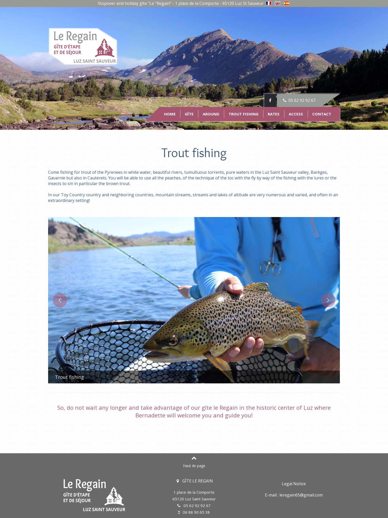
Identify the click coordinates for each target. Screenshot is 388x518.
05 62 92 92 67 (299, 100)
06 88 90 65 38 (194, 512)
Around (211, 113)
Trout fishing (243, 113)
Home (170, 113)
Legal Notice (294, 484)
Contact (321, 113)
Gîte (189, 113)
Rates (273, 113)
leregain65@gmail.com (301, 495)
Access (296, 113)
